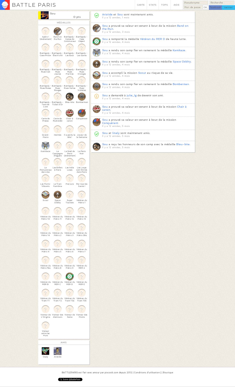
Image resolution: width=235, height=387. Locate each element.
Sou (52, 13)
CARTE (141, 5)
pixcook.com (111, 372)
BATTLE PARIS (34, 5)
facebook (215, 7)
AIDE (177, 5)
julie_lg (132, 95)
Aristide (107, 14)
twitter (228, 7)
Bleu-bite (182, 144)
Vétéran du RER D (152, 39)
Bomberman (181, 84)
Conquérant (110, 123)
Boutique (168, 372)
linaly (115, 133)
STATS (153, 5)
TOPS (164, 5)
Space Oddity (182, 61)
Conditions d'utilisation (147, 372)
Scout (142, 72)
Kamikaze (179, 50)
